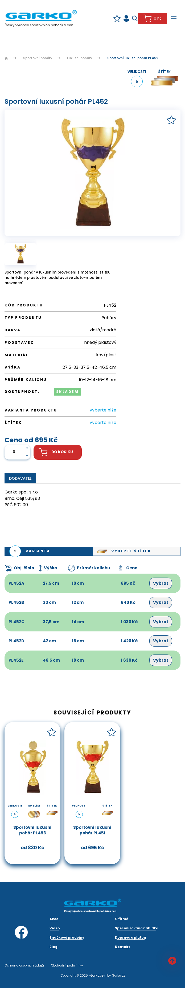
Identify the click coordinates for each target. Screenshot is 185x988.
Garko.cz (118, 975)
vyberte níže (103, 410)
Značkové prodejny (67, 937)
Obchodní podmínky (67, 965)
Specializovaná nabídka (136, 928)
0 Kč (152, 18)
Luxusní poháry (79, 58)
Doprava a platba (130, 937)
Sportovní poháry (37, 58)
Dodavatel (20, 478)
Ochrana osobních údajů (24, 965)
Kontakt (122, 947)
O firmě (121, 919)
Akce (54, 919)
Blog (53, 947)
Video (55, 928)
